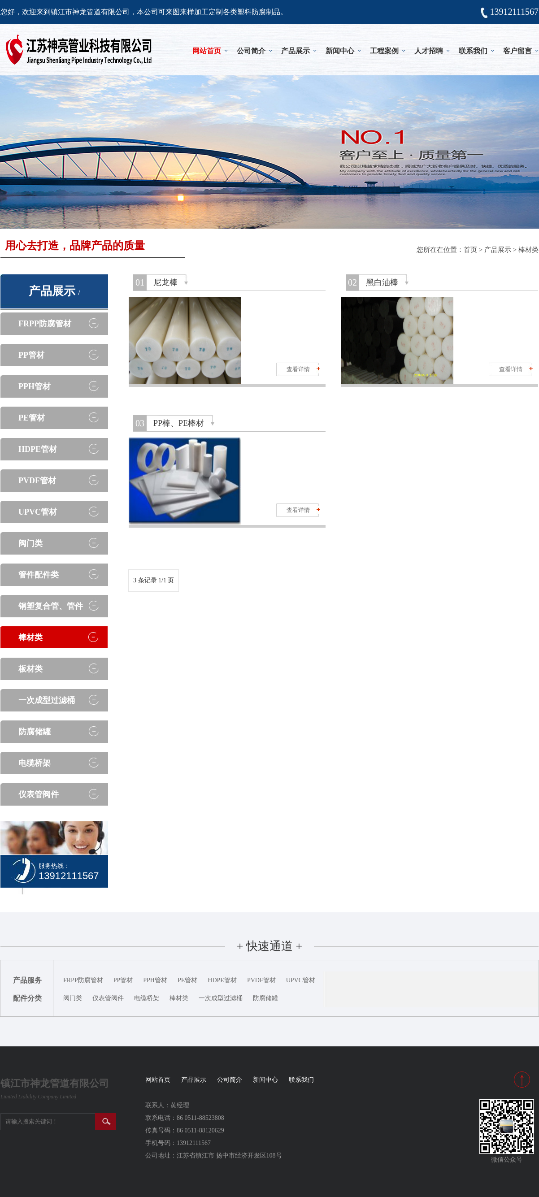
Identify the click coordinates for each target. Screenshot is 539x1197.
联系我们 (473, 51)
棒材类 (528, 249)
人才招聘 (428, 51)
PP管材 (31, 355)
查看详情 (298, 369)
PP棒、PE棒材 (178, 423)
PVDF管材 (37, 480)
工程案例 (384, 51)
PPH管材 (34, 386)
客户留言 (517, 51)
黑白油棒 (382, 282)
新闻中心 (340, 51)
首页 (470, 249)
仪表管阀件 (38, 794)
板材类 (30, 668)
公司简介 (251, 51)
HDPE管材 (37, 449)
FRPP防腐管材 (44, 323)
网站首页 (206, 51)
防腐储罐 (34, 731)
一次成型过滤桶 (46, 700)
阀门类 (30, 543)
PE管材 (31, 417)
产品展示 (295, 51)
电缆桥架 (34, 763)
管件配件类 (38, 574)
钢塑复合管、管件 (50, 606)
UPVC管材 (37, 511)
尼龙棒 (165, 282)
